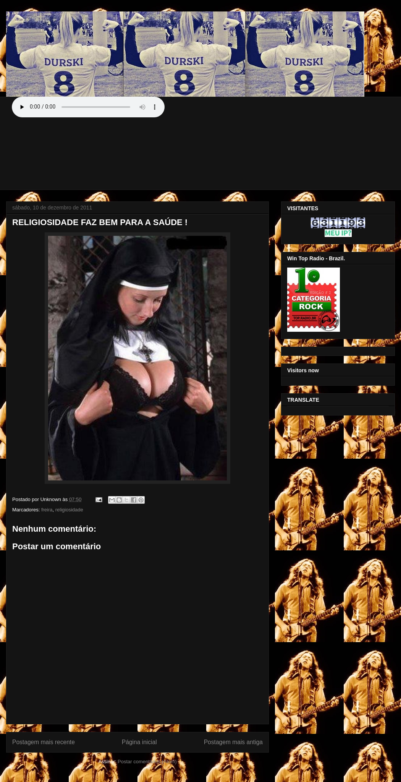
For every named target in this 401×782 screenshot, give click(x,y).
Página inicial (139, 742)
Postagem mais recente (43, 742)
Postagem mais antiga (233, 742)
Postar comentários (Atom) (147, 761)
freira (47, 510)
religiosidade (69, 510)
